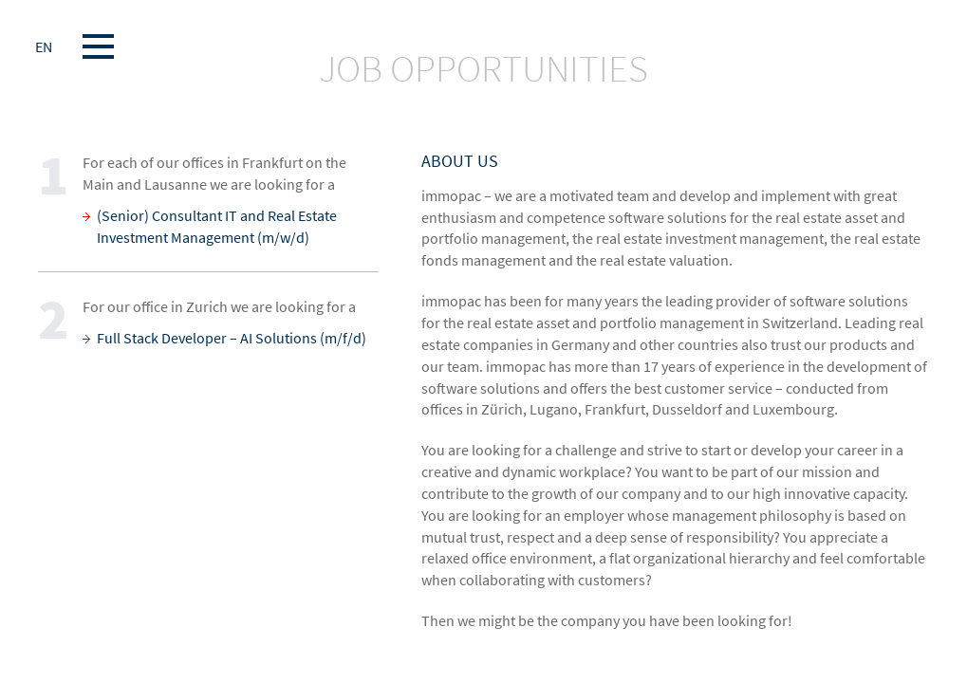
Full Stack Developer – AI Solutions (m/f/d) (231, 337)
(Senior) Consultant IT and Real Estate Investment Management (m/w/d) (217, 226)
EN (43, 46)
